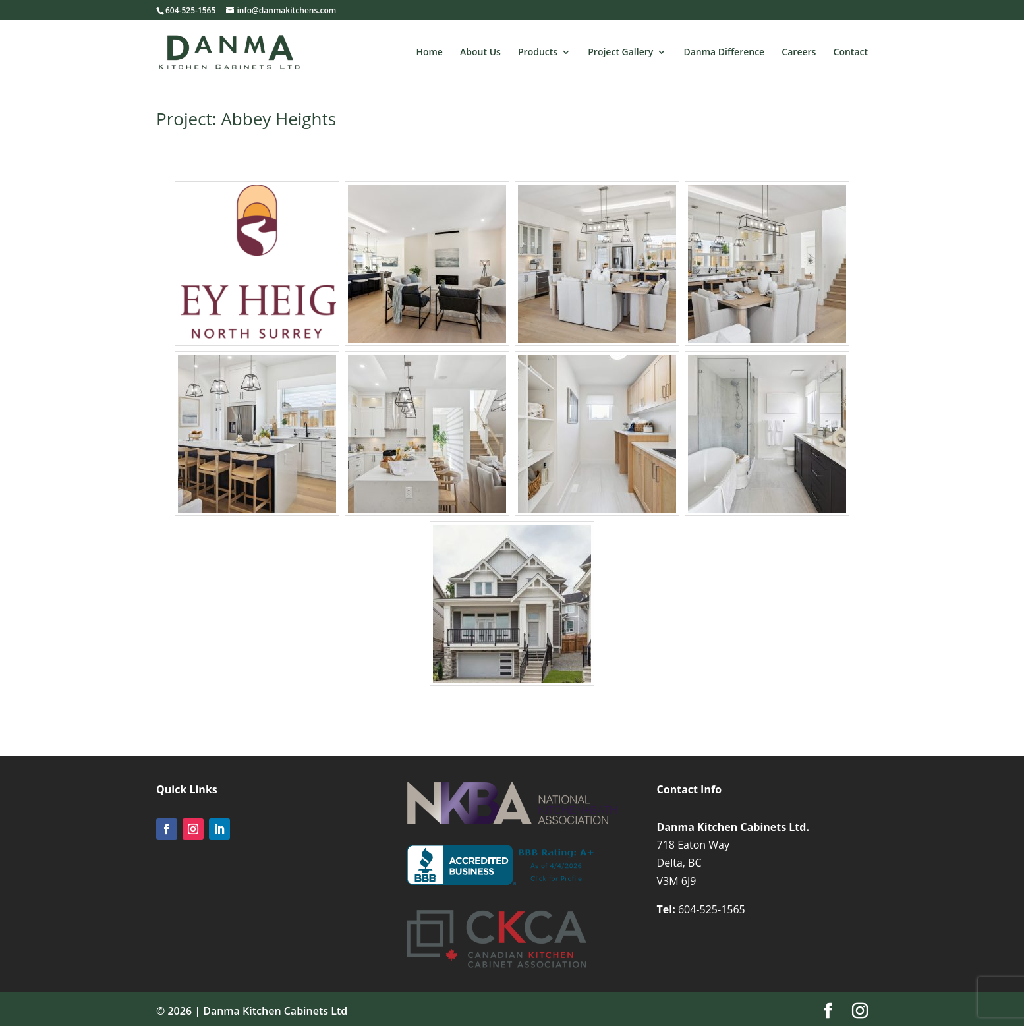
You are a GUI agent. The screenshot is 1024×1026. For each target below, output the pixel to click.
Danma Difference (723, 52)
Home (429, 52)
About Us (480, 52)
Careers (799, 52)
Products (537, 52)
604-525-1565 (711, 909)
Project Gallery (620, 52)
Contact (851, 52)
